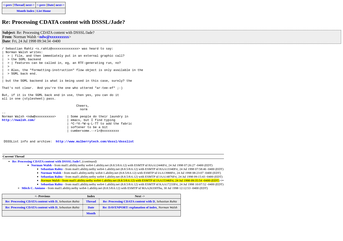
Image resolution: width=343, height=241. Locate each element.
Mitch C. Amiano (33, 209)
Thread (19, 5)
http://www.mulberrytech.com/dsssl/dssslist (95, 160)
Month (91, 234)
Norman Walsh (41, 186)
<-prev (7, 5)
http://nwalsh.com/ (18, 135)
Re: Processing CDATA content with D (31, 222)
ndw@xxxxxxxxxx (54, 37)
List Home (44, 11)
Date (50, 5)
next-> (30, 5)
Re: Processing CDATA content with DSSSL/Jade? (46, 182)
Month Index (25, 11)
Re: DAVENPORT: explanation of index (130, 228)
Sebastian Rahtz (52, 189)
